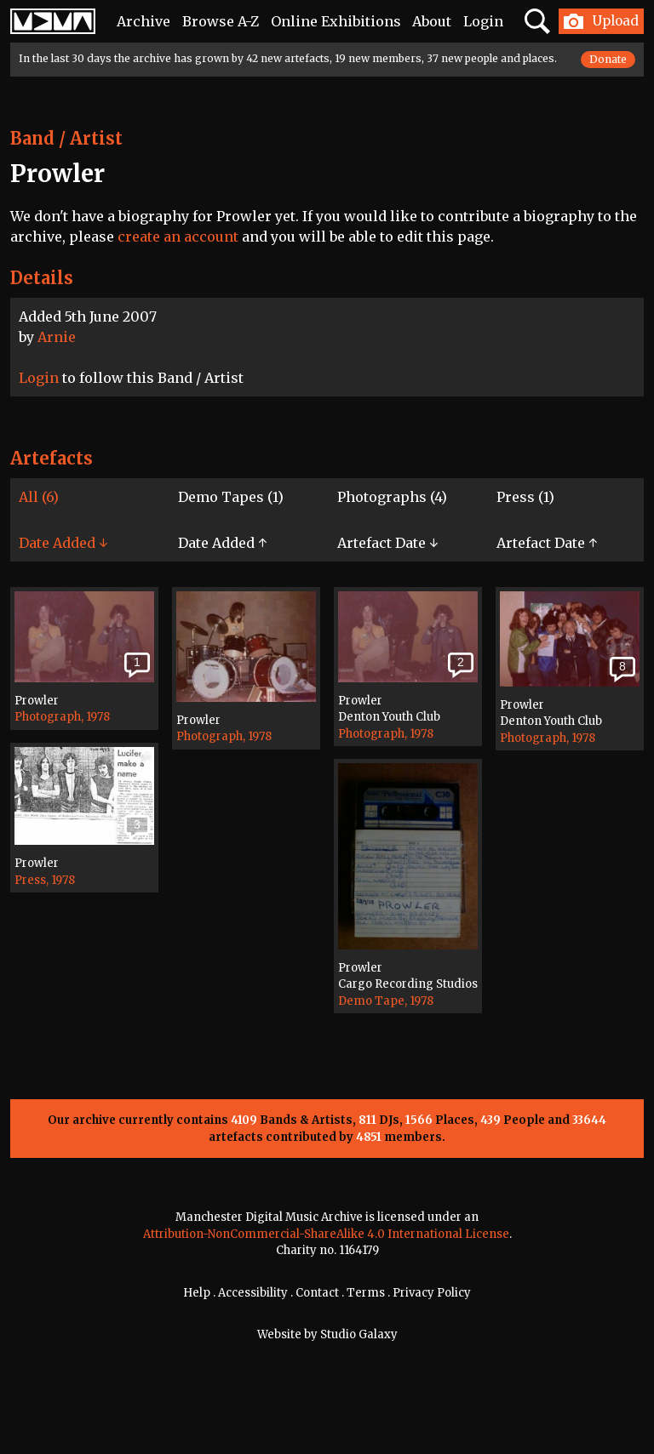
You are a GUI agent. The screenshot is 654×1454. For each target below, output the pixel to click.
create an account (178, 236)
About (431, 21)
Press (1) (525, 496)
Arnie (56, 336)
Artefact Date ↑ (546, 542)
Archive (143, 21)
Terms (366, 1293)
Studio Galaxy (359, 1334)
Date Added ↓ (63, 542)
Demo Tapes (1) (231, 496)
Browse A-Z (220, 21)
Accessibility (253, 1293)
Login (483, 21)
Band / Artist (66, 138)
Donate (608, 59)
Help (196, 1293)
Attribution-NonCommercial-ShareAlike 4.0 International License (326, 1234)
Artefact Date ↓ (387, 542)
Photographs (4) (392, 496)
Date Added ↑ (222, 542)
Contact (317, 1293)
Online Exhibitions (336, 21)
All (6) (39, 496)
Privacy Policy (432, 1293)
